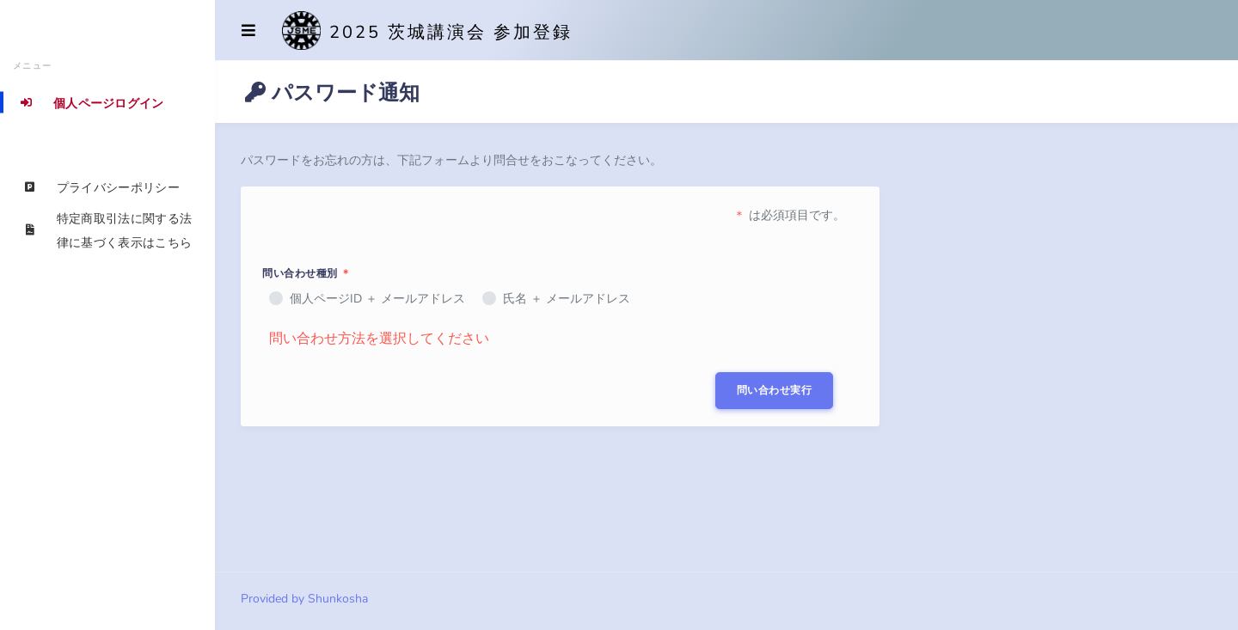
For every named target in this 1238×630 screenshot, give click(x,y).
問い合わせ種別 (307, 273)
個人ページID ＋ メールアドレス (377, 299)
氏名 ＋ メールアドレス (566, 299)
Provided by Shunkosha (304, 598)
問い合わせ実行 (774, 390)
